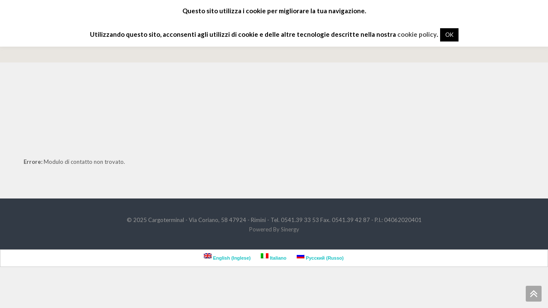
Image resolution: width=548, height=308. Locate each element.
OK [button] (449, 34)
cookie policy (417, 34)
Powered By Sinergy (274, 229)
